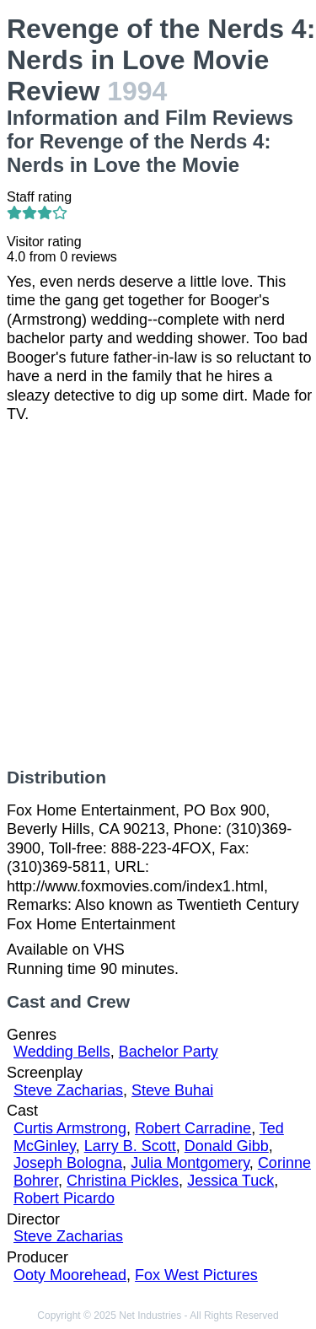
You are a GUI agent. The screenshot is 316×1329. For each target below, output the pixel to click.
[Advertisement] (158, 596)
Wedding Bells (61, 1051)
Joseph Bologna (67, 1162)
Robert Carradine (193, 1128)
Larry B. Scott (130, 1146)
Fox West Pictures (196, 1275)
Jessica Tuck (230, 1180)
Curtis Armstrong (69, 1128)
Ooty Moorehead (69, 1275)
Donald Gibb (227, 1146)
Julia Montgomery (190, 1162)
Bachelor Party (168, 1051)
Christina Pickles (123, 1180)
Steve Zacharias (68, 1090)
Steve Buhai (172, 1090)
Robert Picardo (64, 1198)
